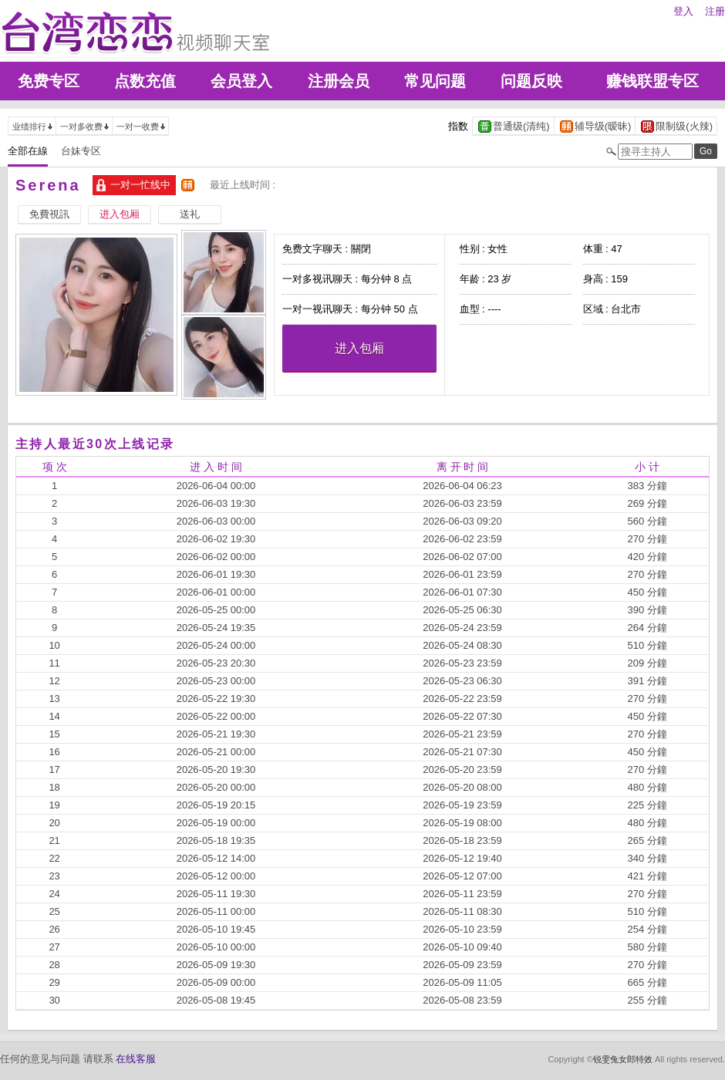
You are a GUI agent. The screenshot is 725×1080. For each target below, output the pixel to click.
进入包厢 (359, 348)
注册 (715, 11)
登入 (683, 11)
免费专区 (48, 81)
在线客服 (136, 1059)
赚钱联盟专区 (652, 81)
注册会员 (338, 81)
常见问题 (435, 81)
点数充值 (145, 81)
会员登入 (241, 81)
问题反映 (531, 81)
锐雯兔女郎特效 (622, 1059)
